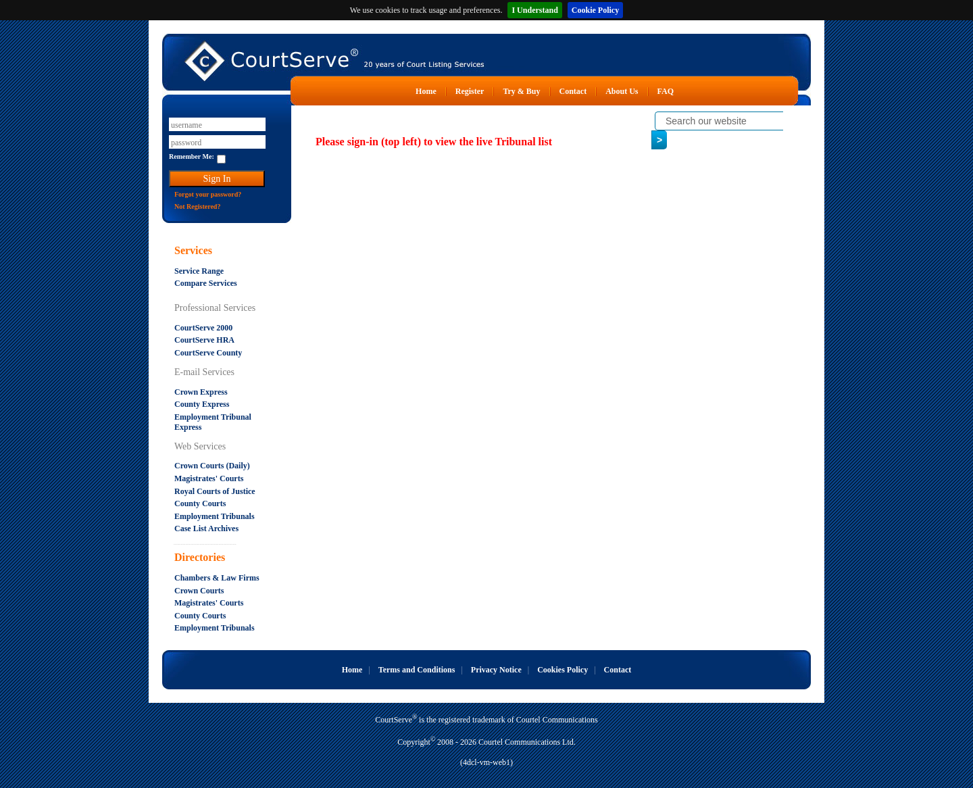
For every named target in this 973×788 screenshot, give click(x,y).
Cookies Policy (562, 669)
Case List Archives (206, 528)
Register (469, 91)
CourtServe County (208, 353)
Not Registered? (197, 206)
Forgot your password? (207, 194)
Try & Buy (521, 91)
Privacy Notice (496, 669)
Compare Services (205, 283)
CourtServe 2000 (203, 328)
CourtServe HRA (204, 340)
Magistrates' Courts (208, 478)
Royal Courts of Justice (214, 491)
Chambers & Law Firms (216, 578)
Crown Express (201, 392)
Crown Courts (199, 590)
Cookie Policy (595, 10)
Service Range (199, 271)
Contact (573, 91)
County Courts (200, 503)
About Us (621, 91)
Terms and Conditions (416, 669)
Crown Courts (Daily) (212, 465)
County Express (201, 404)
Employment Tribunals (214, 516)
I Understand (534, 10)
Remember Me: (191, 156)
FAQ (665, 91)
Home (426, 91)
